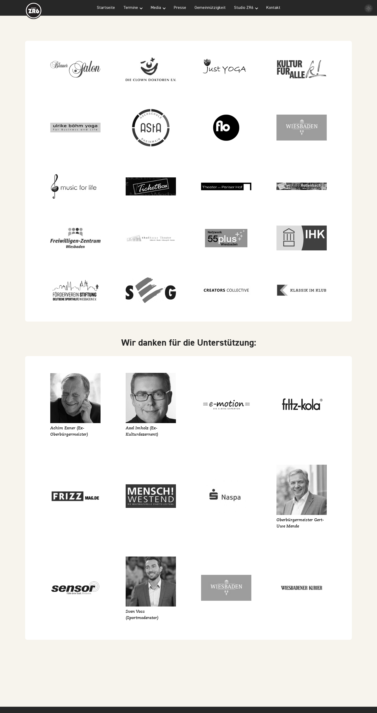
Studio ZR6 (243, 8)
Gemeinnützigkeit (210, 8)
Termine (130, 8)
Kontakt (273, 8)
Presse (180, 8)
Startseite (106, 8)
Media (156, 8)
